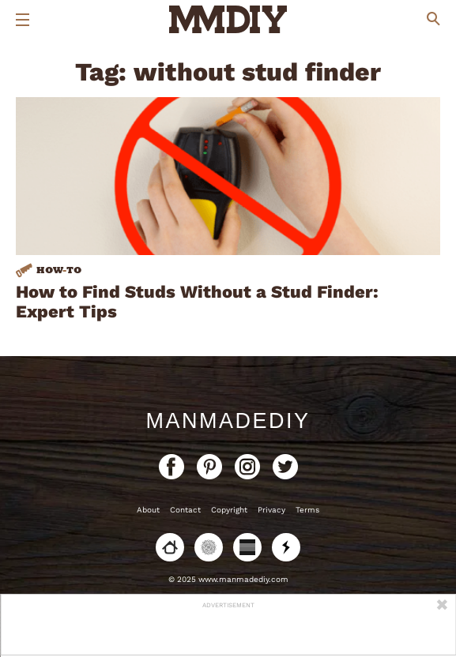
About (148, 509)
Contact (185, 509)
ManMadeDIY (227, 421)
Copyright (229, 509)
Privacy (271, 509)
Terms (307, 509)
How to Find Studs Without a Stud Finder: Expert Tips (197, 301)
